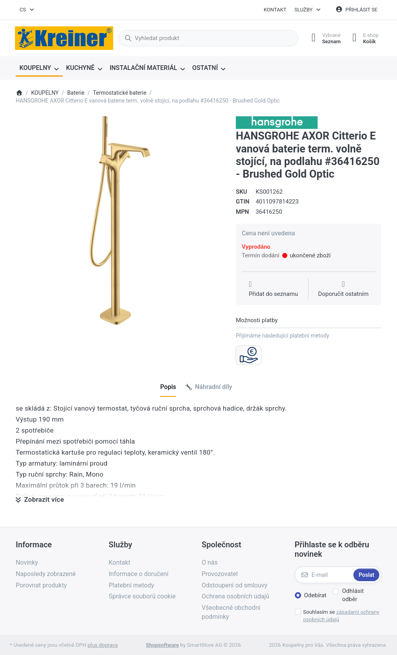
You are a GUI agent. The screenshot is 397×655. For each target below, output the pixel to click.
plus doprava (103, 645)
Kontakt (275, 10)
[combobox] (27, 9)
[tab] (168, 387)
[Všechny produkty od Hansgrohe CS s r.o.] (277, 122)
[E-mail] (323, 575)
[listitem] (120, 220)
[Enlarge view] (120, 220)
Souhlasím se (341, 615)
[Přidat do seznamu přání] (273, 289)
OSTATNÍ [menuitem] (205, 68)
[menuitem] (39, 68)
